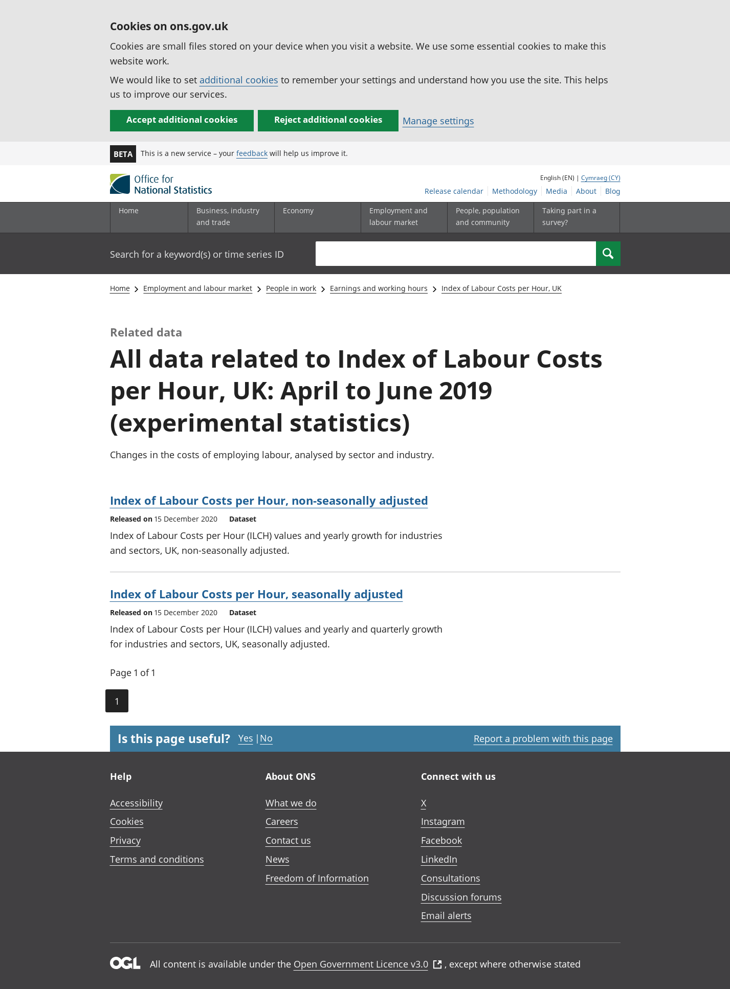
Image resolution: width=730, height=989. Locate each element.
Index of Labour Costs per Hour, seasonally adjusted (256, 593)
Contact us (288, 840)
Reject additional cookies (328, 119)
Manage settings (438, 121)
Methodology (514, 191)
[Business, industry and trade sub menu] (229, 218)
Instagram (443, 821)
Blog (613, 191)
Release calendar (454, 191)
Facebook (441, 840)
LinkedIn (439, 859)
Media (556, 191)
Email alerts (446, 915)
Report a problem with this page (543, 738)
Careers (282, 821)
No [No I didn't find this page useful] (266, 738)
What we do (291, 803)
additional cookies (239, 80)
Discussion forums (461, 897)
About (586, 191)
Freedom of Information (317, 878)
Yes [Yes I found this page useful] (245, 738)
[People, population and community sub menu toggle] (488, 218)
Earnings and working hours (379, 288)
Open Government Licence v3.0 (368, 964)
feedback (252, 153)
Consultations (450, 878)
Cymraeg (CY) (601, 177)
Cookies (127, 821)
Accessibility (136, 803)
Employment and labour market (197, 288)
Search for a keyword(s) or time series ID (197, 254)
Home (129, 210)
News (278, 859)
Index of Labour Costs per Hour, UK (501, 288)
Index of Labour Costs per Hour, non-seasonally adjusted (269, 500)
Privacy (125, 840)
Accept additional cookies (181, 119)
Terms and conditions (157, 859)
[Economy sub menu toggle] (315, 218)
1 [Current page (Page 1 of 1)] (117, 701)
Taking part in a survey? (569, 216)
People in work (291, 288)
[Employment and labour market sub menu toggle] (402, 218)
